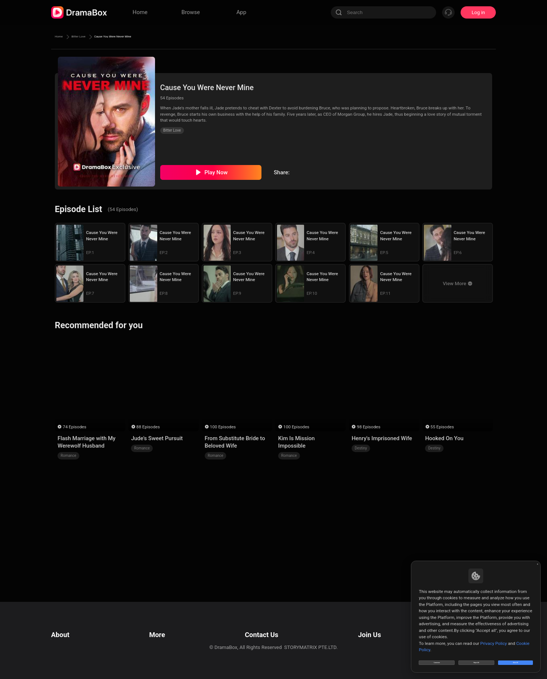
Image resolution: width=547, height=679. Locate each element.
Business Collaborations (250, 636)
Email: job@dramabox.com (378, 626)
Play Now (216, 172)
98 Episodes (368, 426)
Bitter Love (93, 36)
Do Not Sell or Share (73, 654)
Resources (159, 626)
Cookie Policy (66, 645)
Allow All (515, 658)
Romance (68, 456)
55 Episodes (442, 426)
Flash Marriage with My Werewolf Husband (86, 442)
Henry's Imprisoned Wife (382, 438)
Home (62, 36)
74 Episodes (74, 426)
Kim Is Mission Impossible (296, 442)
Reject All (476, 658)
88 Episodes (148, 426)
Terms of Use (65, 626)
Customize (436, 658)
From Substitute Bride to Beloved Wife (235, 442)
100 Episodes (223, 426)
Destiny (361, 448)
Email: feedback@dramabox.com (260, 626)
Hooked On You (444, 438)
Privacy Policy (66, 636)
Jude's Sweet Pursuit (156, 438)
